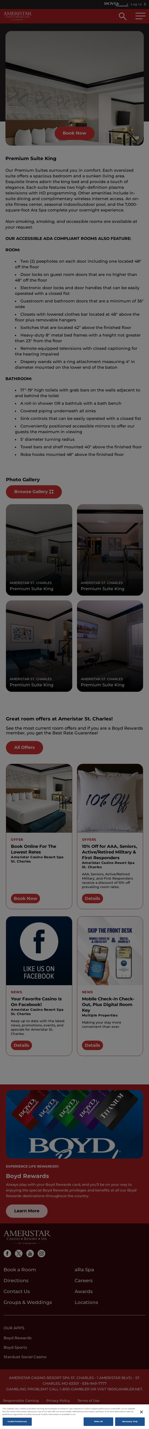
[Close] (141, 1416)
